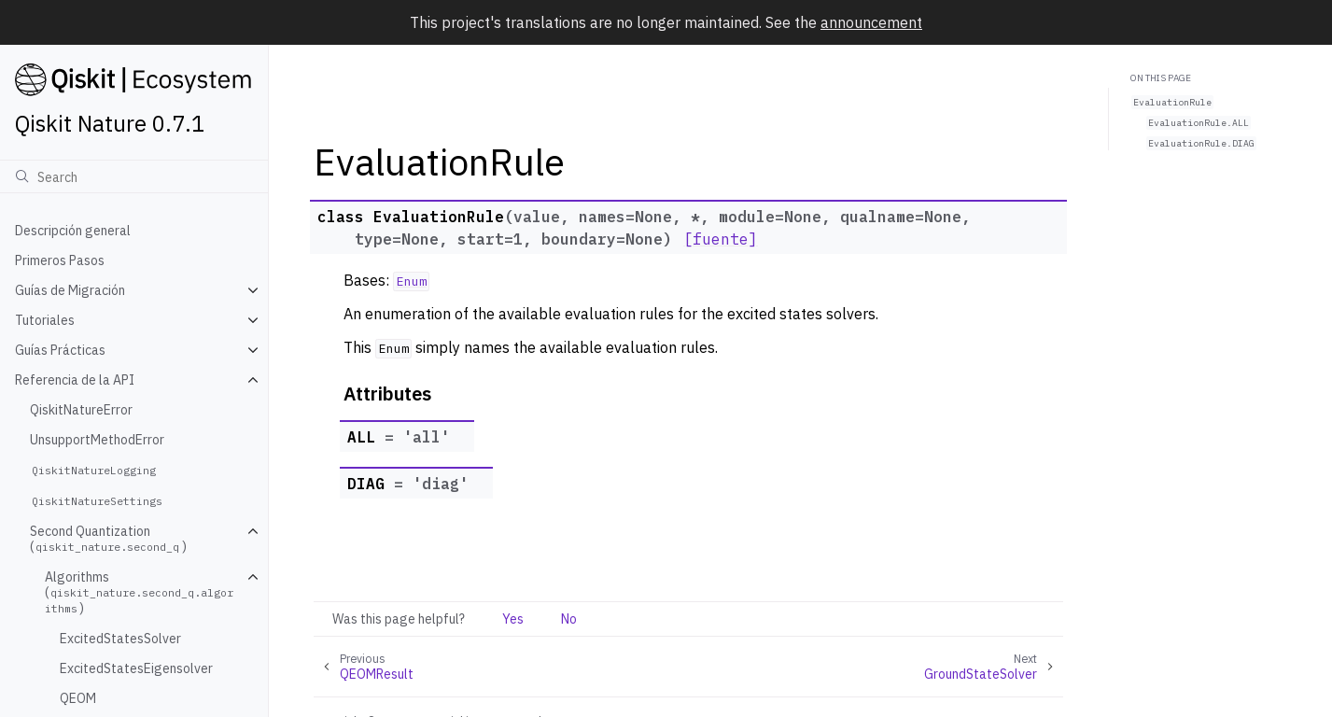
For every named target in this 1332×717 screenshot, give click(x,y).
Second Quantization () (108, 539)
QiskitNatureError (81, 409)
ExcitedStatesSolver (120, 638)
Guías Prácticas (60, 350)
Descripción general (73, 230)
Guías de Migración (70, 290)
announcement (871, 22)
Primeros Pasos (60, 260)
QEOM (78, 698)
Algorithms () (139, 592)
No (569, 619)
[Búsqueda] (134, 176)
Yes (513, 619)
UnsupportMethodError (97, 439)
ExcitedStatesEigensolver (136, 668)
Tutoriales (45, 320)
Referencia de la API (74, 380)
